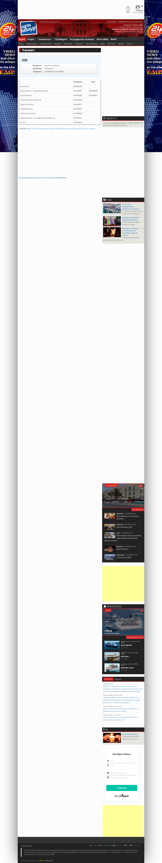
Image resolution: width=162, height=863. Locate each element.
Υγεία (118, 533)
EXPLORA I (125, 656)
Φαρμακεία (57, 43)
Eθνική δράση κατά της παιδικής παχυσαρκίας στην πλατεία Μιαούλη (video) (122, 538)
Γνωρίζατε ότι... (111, 118)
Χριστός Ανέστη (122, 549)
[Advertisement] (123, 583)
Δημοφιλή (118, 679)
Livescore (130, 43)
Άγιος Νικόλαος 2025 (124, 527)
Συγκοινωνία (79, 43)
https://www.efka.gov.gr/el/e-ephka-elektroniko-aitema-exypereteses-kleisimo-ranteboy (61, 128)
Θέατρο (21, 43)
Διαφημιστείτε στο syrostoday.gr (130, 21)
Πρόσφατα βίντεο (137, 509)
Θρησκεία (119, 513)
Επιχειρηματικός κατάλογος (82, 39)
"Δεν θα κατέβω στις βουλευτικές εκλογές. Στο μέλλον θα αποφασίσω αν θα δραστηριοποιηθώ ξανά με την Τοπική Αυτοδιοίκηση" (121, 700)
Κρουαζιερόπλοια (92, 43)
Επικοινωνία (111, 21)
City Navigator (61, 39)
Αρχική (22, 39)
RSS (127, 845)
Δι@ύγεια (121, 43)
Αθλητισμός (120, 555)
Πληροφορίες (68, 43)
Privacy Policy (136, 845)
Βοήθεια (108, 845)
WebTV (114, 39)
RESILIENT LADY (127, 668)
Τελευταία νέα (108, 679)
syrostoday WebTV (111, 485)
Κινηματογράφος (31, 43)
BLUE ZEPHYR (126, 645)
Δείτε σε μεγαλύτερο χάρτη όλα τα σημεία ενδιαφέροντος (43, 178)
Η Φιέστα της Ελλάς (123, 557)
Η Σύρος (31, 39)
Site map (94, 845)
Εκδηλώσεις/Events (45, 43)
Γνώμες (109, 199)
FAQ (101, 845)
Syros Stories (111, 43)
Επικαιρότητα (45, 39)
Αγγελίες (102, 43)
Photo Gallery (102, 39)
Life (106, 729)
